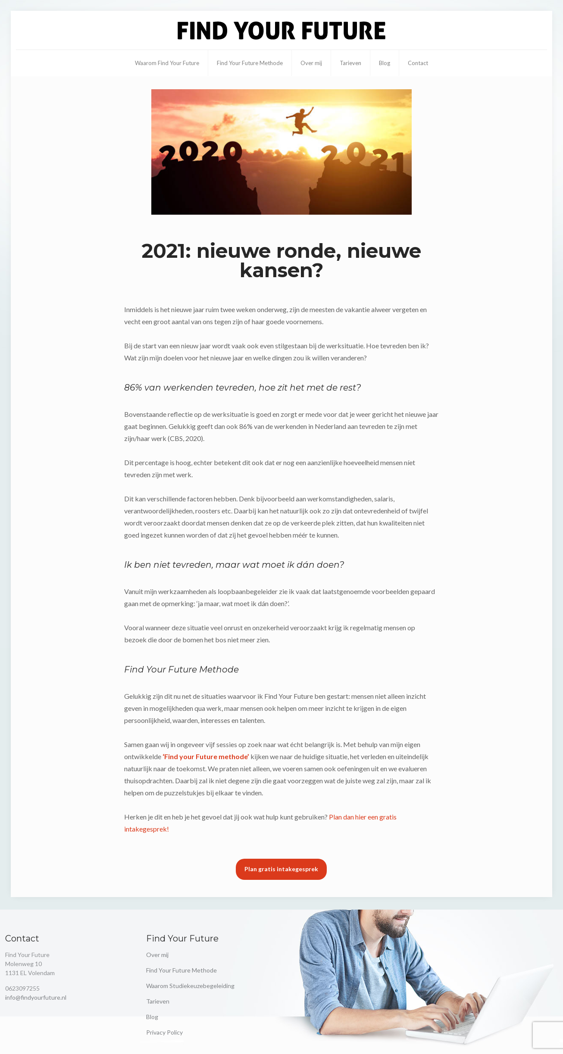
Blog (152, 1016)
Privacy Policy (164, 1032)
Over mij (157, 954)
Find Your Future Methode (181, 970)
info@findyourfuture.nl (35, 997)
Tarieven (157, 1001)
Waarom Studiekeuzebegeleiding (190, 985)
